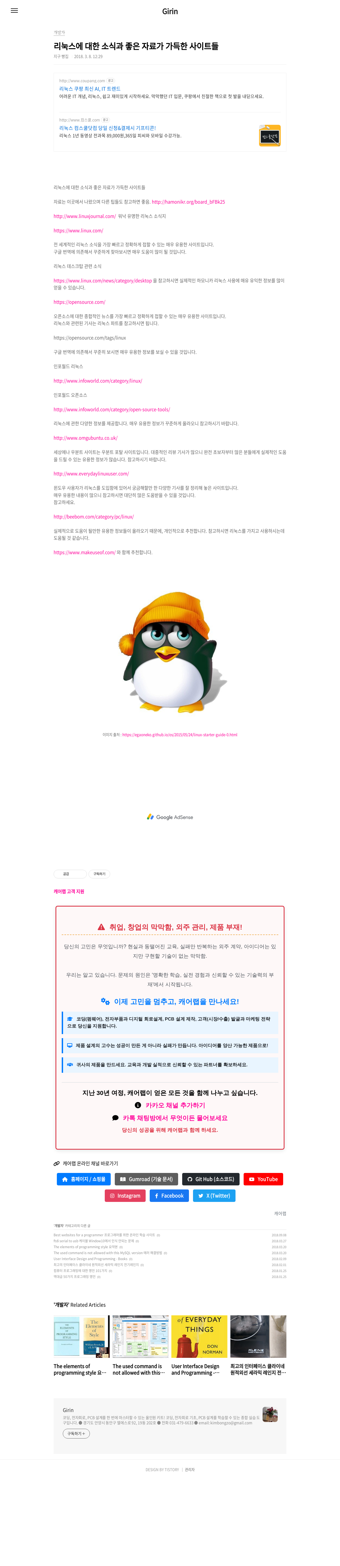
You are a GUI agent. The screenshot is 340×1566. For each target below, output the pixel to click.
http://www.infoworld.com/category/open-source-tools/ (112, 495)
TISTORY (172, 1555)
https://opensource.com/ (79, 388)
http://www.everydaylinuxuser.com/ (91, 560)
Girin (170, 11)
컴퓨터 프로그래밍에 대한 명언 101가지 (80, 1357)
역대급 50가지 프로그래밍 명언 (75, 1363)
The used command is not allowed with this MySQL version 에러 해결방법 (108, 1339)
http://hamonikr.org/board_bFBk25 (188, 288)
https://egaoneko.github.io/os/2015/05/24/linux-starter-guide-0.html (179, 820)
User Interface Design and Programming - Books (91, 1345)
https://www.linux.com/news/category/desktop (103, 367)
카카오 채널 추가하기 (175, 1191)
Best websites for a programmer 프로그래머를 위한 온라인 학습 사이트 (104, 1321)
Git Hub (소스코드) (211, 1265)
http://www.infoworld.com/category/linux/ (98, 467)
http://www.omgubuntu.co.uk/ (85, 524)
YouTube (263, 1265)
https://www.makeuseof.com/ (85, 638)
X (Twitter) (214, 1282)
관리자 (190, 1555)
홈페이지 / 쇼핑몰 (83, 1265)
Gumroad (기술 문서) (146, 1265)
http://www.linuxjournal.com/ (85, 302)
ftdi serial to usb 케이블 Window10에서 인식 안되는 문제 (94, 1327)
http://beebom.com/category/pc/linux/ (94, 603)
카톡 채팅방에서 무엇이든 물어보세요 (175, 1204)
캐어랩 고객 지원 (69, 978)
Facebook (169, 1282)
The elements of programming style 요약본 (86, 1333)
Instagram (125, 1282)
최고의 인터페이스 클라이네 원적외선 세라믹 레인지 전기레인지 (96, 1351)
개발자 (58, 1312)
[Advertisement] (170, 116)
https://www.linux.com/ (78, 316)
